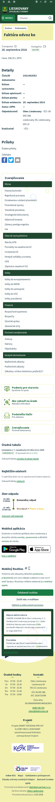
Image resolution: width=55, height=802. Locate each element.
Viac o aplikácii (9, 555)
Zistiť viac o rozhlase (27, 599)
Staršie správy (11, 652)
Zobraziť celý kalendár (12, 516)
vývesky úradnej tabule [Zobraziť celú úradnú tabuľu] (28, 458)
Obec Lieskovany (35, 790)
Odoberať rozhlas (28, 592)
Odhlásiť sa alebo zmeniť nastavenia (27, 605)
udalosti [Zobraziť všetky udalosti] (21, 481)
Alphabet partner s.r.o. (40, 787)
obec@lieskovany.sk (38, 711)
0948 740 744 (38, 707)
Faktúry (35, 50)
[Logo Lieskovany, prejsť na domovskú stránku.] (27, 10)
